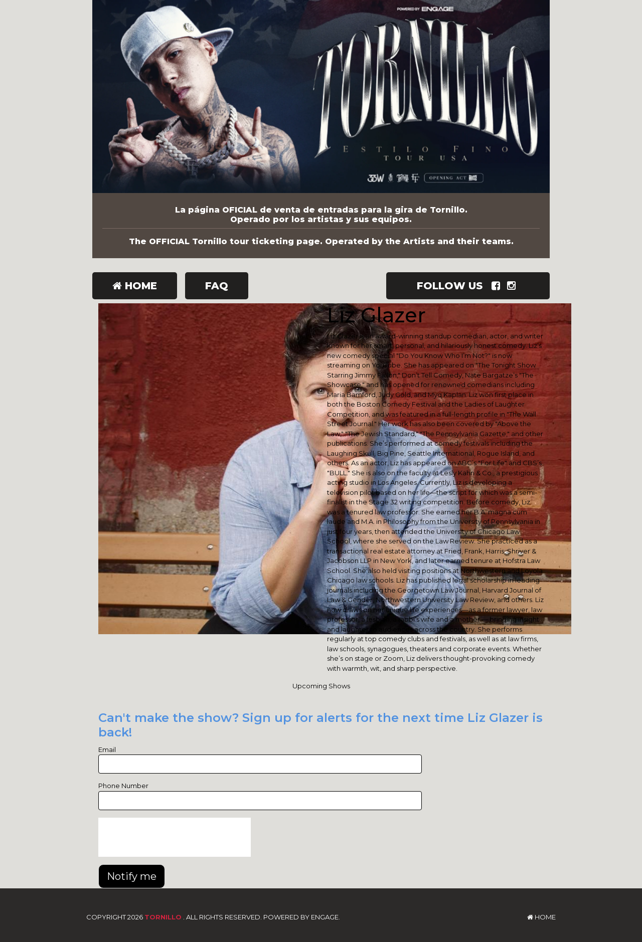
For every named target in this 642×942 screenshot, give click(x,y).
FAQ (216, 286)
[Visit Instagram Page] (513, 286)
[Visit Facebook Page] (498, 286)
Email (107, 749)
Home (134, 286)
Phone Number (123, 786)
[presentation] (174, 837)
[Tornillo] (321, 96)
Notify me (131, 876)
